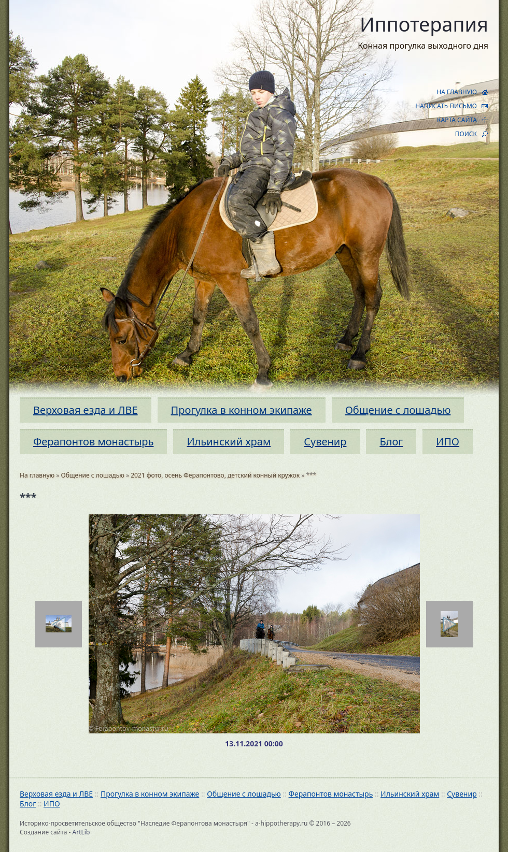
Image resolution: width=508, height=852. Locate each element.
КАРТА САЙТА (457, 119)
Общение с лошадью (398, 410)
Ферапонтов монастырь (93, 442)
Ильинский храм (229, 442)
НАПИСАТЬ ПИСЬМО (446, 106)
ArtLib (81, 832)
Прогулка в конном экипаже (241, 410)
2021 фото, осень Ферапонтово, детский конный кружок (215, 475)
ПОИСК (466, 133)
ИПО (447, 442)
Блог (391, 442)
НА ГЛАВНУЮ (456, 92)
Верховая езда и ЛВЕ (85, 410)
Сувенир (325, 442)
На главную (37, 475)
